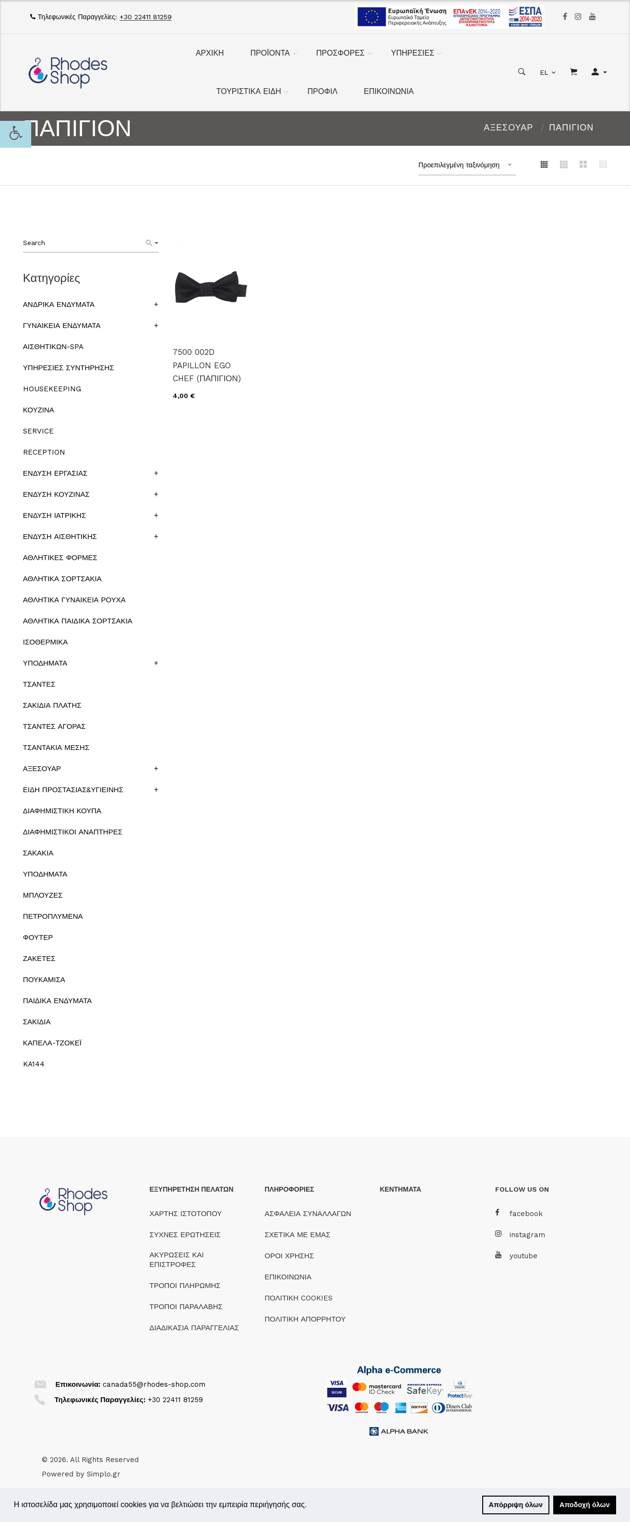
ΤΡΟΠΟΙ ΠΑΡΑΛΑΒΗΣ (186, 1306)
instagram (520, 1234)
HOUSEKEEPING (52, 389)
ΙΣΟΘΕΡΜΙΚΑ (45, 642)
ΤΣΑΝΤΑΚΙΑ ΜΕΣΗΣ (56, 747)
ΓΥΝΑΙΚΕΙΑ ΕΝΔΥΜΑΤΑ (62, 325)
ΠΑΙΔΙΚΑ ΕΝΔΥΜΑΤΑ (57, 1000)
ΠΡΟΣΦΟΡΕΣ (340, 53)
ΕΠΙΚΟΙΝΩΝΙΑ (389, 91)
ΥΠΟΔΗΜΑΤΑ (45, 663)
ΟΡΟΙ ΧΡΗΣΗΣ (289, 1256)
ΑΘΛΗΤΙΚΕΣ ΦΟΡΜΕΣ (60, 557)
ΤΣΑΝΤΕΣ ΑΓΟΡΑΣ (54, 726)
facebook (519, 1213)
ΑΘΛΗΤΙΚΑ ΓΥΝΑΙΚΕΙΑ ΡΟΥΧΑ (74, 600)
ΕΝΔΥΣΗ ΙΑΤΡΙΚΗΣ (54, 515)
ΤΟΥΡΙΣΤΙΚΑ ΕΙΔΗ (248, 91)
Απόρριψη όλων (516, 1505)
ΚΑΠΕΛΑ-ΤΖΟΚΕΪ (52, 1043)
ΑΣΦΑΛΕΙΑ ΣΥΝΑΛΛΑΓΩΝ (308, 1213)
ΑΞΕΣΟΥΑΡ (508, 127)
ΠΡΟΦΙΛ (323, 91)
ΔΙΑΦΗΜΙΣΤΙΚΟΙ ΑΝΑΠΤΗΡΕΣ (72, 832)
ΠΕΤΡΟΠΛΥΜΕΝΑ (53, 916)
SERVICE (38, 431)
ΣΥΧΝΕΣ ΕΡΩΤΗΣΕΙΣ (185, 1234)
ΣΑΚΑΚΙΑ (38, 853)
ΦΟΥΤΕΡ (38, 937)
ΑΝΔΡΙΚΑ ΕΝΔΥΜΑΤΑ (59, 304)
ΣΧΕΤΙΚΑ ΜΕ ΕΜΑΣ (298, 1234)
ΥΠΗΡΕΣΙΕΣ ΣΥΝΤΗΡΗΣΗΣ (68, 367)
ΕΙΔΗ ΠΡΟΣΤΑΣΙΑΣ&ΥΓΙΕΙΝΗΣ (73, 789)
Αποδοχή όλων (584, 1505)
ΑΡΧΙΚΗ (210, 53)
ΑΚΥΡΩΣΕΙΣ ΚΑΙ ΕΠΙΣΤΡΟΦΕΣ (177, 1260)
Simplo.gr (103, 1474)
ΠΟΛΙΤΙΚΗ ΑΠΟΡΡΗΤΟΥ (305, 1319)
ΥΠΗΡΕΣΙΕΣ (412, 53)
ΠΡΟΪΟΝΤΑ (270, 53)
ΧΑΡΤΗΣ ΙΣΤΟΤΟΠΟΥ (186, 1213)
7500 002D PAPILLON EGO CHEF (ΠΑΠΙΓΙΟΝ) (207, 365)
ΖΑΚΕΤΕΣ (39, 958)
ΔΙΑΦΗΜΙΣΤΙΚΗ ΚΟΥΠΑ (62, 811)
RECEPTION (44, 452)
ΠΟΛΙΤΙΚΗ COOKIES (299, 1298)
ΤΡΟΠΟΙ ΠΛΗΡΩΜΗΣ (185, 1285)
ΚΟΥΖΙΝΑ (38, 410)
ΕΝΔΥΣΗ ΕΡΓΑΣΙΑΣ (55, 473)
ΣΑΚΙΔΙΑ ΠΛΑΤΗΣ (52, 705)
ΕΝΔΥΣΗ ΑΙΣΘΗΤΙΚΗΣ (60, 536)
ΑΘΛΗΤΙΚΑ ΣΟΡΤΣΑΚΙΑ (62, 578)
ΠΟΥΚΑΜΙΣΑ (44, 979)
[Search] (152, 243)
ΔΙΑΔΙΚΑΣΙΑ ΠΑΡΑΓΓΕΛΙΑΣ (194, 1327)
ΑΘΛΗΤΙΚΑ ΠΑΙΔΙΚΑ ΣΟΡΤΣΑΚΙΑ (77, 621)
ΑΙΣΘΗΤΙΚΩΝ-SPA (53, 346)
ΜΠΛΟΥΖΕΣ (43, 895)
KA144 (34, 1064)
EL (544, 72)
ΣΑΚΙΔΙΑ (37, 1022)
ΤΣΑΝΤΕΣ (39, 684)
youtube (516, 1255)
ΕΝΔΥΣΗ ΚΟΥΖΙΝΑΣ (56, 494)
